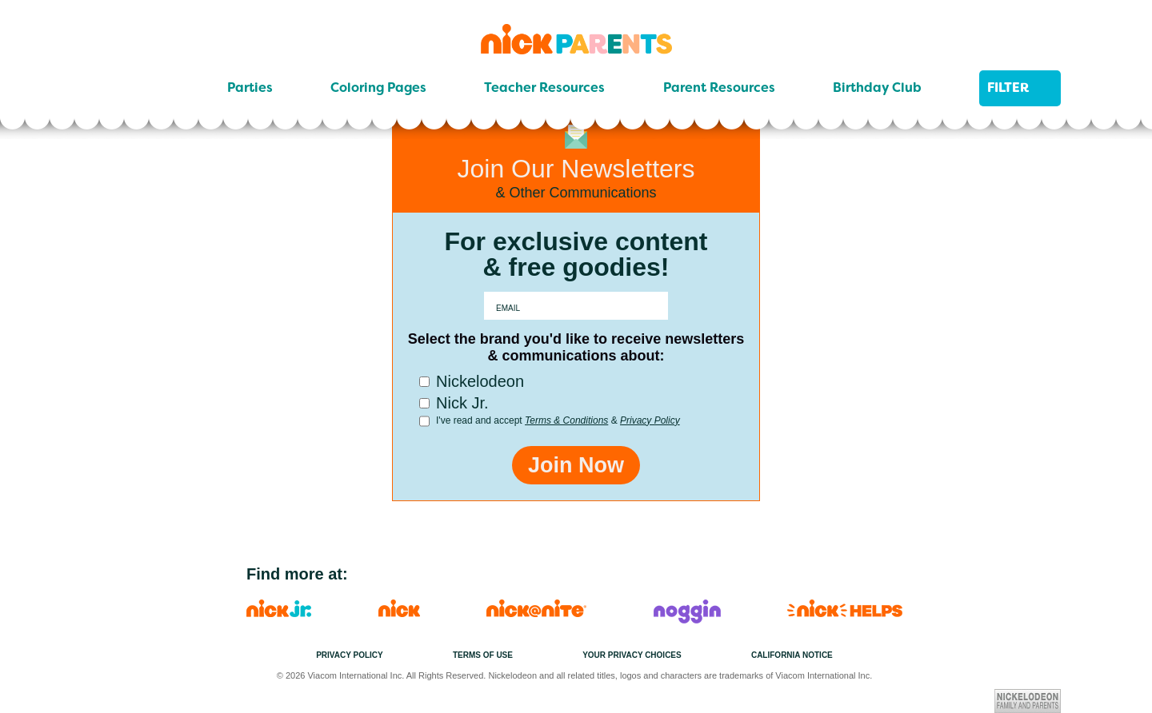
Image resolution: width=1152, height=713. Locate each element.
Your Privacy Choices (632, 655)
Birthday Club (877, 88)
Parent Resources (719, 88)
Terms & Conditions (566, 420)
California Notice (792, 655)
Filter (1020, 88)
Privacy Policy (650, 420)
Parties (250, 88)
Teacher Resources (544, 88)
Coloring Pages (378, 88)
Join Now (576, 465)
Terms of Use (483, 655)
